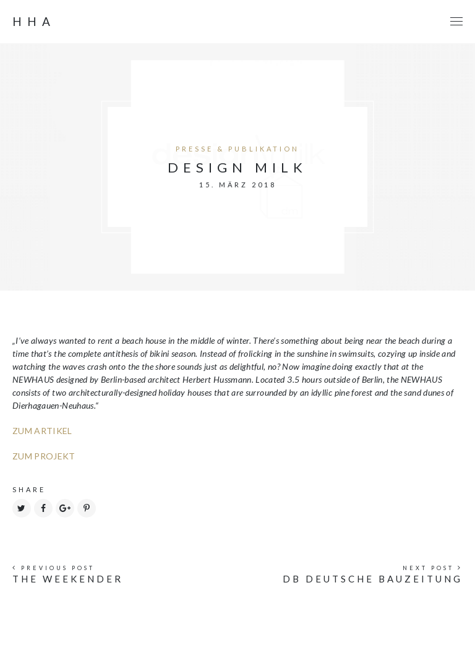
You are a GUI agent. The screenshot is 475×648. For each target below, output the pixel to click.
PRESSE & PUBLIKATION (237, 149)
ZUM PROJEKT (43, 456)
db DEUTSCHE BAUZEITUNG (373, 578)
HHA (34, 21)
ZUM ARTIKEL (42, 430)
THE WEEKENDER (67, 578)
